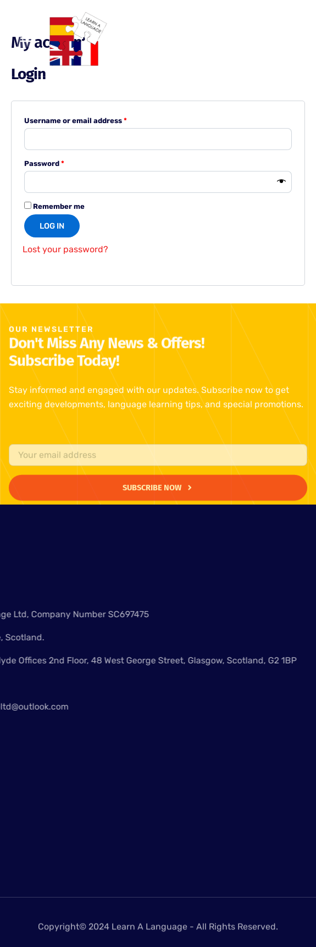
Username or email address (91, 119)
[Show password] (281, 182)
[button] (26, 38)
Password (60, 162)
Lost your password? (65, 249)
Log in (52, 226)
